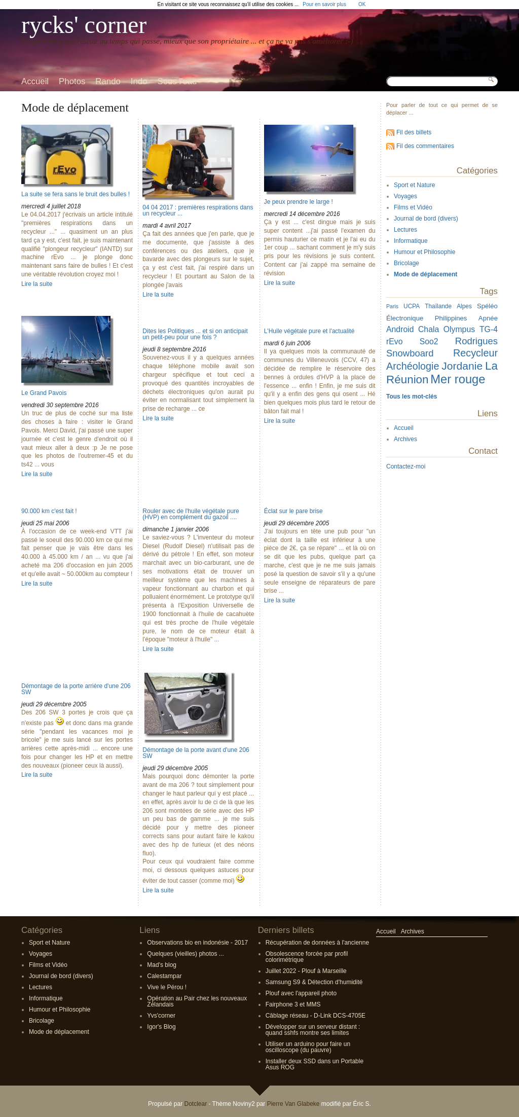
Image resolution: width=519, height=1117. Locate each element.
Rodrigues (476, 341)
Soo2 (429, 341)
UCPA (411, 306)
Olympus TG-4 (470, 329)
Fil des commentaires (425, 146)
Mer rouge (457, 379)
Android (400, 329)
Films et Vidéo (413, 207)
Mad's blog (161, 964)
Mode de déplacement (425, 274)
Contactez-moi (405, 466)
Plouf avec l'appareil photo (301, 993)
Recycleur (475, 352)
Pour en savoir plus (324, 4)
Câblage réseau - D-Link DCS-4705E (315, 1015)
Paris (392, 306)
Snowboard (409, 353)
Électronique (404, 318)
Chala (428, 329)
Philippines (451, 318)
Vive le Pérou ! (167, 987)
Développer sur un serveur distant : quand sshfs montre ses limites (313, 1029)
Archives (405, 439)
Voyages (405, 196)
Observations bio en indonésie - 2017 (197, 942)
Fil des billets (413, 132)
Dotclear (195, 1103)
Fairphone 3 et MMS (293, 1004)
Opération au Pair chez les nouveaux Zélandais (197, 1001)
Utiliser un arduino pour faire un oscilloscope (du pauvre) (308, 1047)
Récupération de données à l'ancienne (317, 942)
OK (361, 4)
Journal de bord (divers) (426, 218)
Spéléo (487, 306)
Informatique (411, 240)
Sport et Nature (414, 185)
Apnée (488, 318)
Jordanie (462, 366)
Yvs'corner (161, 1015)
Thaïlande (438, 306)
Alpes (464, 306)
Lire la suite (36, 283)
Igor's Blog (161, 1026)
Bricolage (406, 263)
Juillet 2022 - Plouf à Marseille (306, 971)
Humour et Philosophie (424, 252)
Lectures (405, 229)
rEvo (394, 341)
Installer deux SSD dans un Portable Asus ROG (314, 1064)
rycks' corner (83, 24)
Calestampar (164, 976)
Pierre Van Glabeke (293, 1103)
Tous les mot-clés (411, 396)
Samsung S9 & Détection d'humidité (314, 982)
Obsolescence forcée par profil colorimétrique (307, 956)
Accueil (404, 427)
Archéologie (412, 366)
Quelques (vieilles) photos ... (185, 953)
